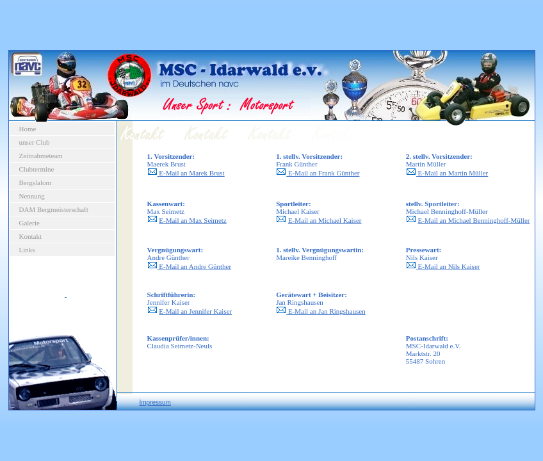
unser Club (34, 142)
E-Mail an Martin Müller (453, 173)
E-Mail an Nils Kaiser (449, 266)
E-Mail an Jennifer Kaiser (195, 311)
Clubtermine (36, 169)
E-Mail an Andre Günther (195, 266)
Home (27, 129)
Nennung (32, 196)
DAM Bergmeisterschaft (53, 209)
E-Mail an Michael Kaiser (325, 220)
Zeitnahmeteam (41, 155)
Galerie (29, 223)
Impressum (155, 402)
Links (27, 250)
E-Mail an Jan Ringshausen (320, 311)
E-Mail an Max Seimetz (192, 220)
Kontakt (30, 236)
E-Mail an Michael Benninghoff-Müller (474, 220)
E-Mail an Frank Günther (324, 173)
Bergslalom (35, 182)
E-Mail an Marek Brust (191, 173)
